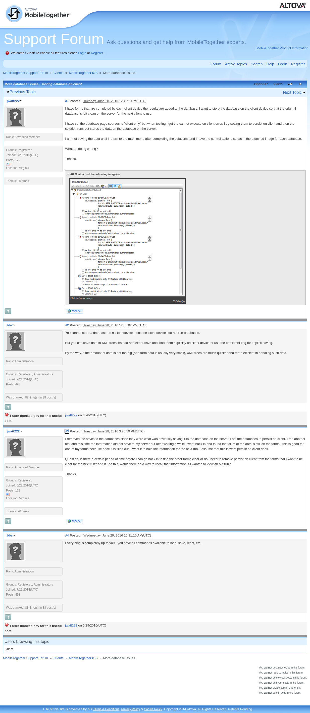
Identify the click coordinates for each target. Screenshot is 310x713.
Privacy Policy (130, 709)
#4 (67, 535)
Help (270, 64)
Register (97, 53)
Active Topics (236, 64)
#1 (67, 101)
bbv (10, 325)
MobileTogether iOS (83, 73)
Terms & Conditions (106, 709)
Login (82, 53)
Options (260, 84)
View (277, 84)
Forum (215, 64)
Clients (59, 73)
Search (257, 64)
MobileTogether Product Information (282, 48)
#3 (67, 431)
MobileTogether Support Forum (25, 73)
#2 (67, 325)
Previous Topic (23, 92)
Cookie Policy (153, 709)
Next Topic (292, 92)
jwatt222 (13, 101)
